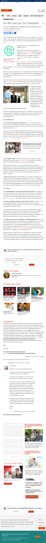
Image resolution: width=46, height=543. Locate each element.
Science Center (11, 1)
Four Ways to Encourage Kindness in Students (9, 296)
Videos (20, 15)
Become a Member (41, 11)
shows (22, 71)
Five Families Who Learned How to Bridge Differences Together (33, 425)
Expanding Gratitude (8, 61)
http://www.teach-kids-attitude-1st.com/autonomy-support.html (19, 338)
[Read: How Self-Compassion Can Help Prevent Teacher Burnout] (23, 291)
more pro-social (31, 53)
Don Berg (27, 356)
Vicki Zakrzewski (8, 30)
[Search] (42, 15)
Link (43, 356)
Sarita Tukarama (22, 313)
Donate (6, 10)
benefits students (27, 52)
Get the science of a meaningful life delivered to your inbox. (23, 508)
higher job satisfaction (25, 75)
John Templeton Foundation (7, 60)
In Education (28, 1)
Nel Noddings (30, 122)
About (40, 520)
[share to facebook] (4, 33)
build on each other (28, 226)
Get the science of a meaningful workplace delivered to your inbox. (14, 260)
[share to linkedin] (10, 33)
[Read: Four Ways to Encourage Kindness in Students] (9, 291)
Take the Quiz (8, 483)
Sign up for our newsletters (39, 1)
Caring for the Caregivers (23, 311)
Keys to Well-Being (36, 15)
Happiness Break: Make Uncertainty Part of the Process (32, 452)
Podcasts (26, 15)
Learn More (32, 151)
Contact (40, 525)
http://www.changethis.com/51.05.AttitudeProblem (22, 353)
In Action (23, 1)
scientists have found (20, 227)
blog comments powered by (12, 414)
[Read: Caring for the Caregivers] (23, 306)
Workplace (8, 19)
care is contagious (10, 198)
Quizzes (14, 15)
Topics (8, 15)
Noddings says (37, 201)
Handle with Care (7, 311)
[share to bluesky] (7, 33)
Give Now (38, 536)
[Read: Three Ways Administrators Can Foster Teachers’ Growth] (37, 291)
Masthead (41, 522)
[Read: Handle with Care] (9, 306)
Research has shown (23, 160)
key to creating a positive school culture (18, 137)
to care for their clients (12, 81)
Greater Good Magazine (23, 6)
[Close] (44, 533)
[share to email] (12, 33)
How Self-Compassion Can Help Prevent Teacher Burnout (22, 297)
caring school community (26, 62)
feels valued (16, 67)
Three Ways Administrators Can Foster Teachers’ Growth (37, 297)
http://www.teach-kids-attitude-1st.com (15, 351)
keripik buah (11, 362)
